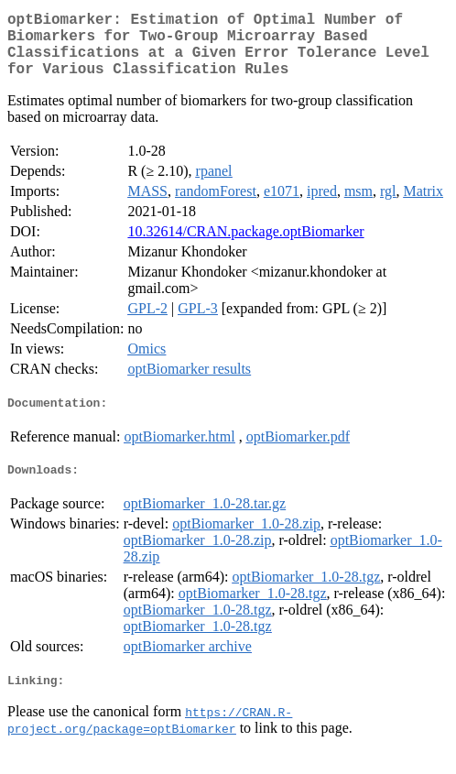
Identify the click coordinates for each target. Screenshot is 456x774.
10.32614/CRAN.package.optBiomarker (245, 246)
